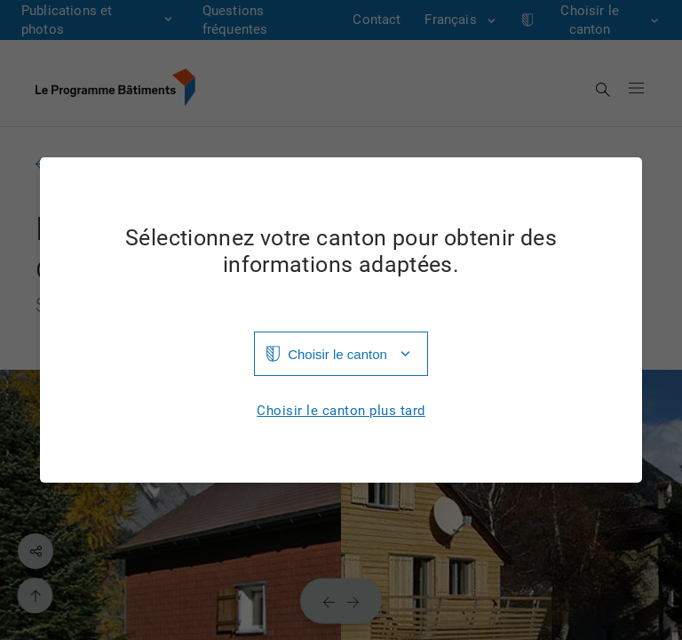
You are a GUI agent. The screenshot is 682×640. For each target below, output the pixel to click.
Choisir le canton (337, 354)
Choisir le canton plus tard (341, 411)
